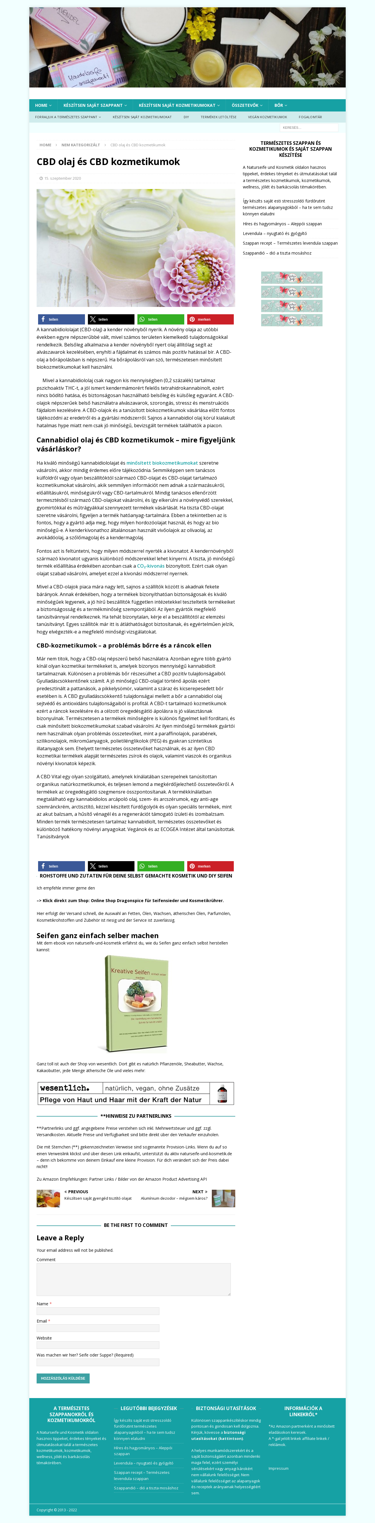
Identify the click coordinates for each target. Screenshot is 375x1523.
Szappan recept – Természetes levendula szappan (290, 243)
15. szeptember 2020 (62, 178)
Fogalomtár (310, 117)
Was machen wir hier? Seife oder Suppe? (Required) (85, 1355)
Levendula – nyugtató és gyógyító (275, 233)
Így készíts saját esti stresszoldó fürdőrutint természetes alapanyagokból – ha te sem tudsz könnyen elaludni (288, 207)
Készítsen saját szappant (93, 105)
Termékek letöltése (218, 117)
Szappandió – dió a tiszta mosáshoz (277, 253)
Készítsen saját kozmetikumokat (177, 105)
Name (43, 1303)
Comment (46, 1259)
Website (44, 1338)
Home (41, 105)
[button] (61, 319)
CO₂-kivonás (151, 566)
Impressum (279, 1468)
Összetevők (245, 105)
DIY (186, 117)
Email (42, 1321)
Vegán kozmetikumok (267, 117)
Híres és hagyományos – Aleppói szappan (282, 223)
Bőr (279, 105)
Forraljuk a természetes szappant (66, 117)
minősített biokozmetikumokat (162, 463)
